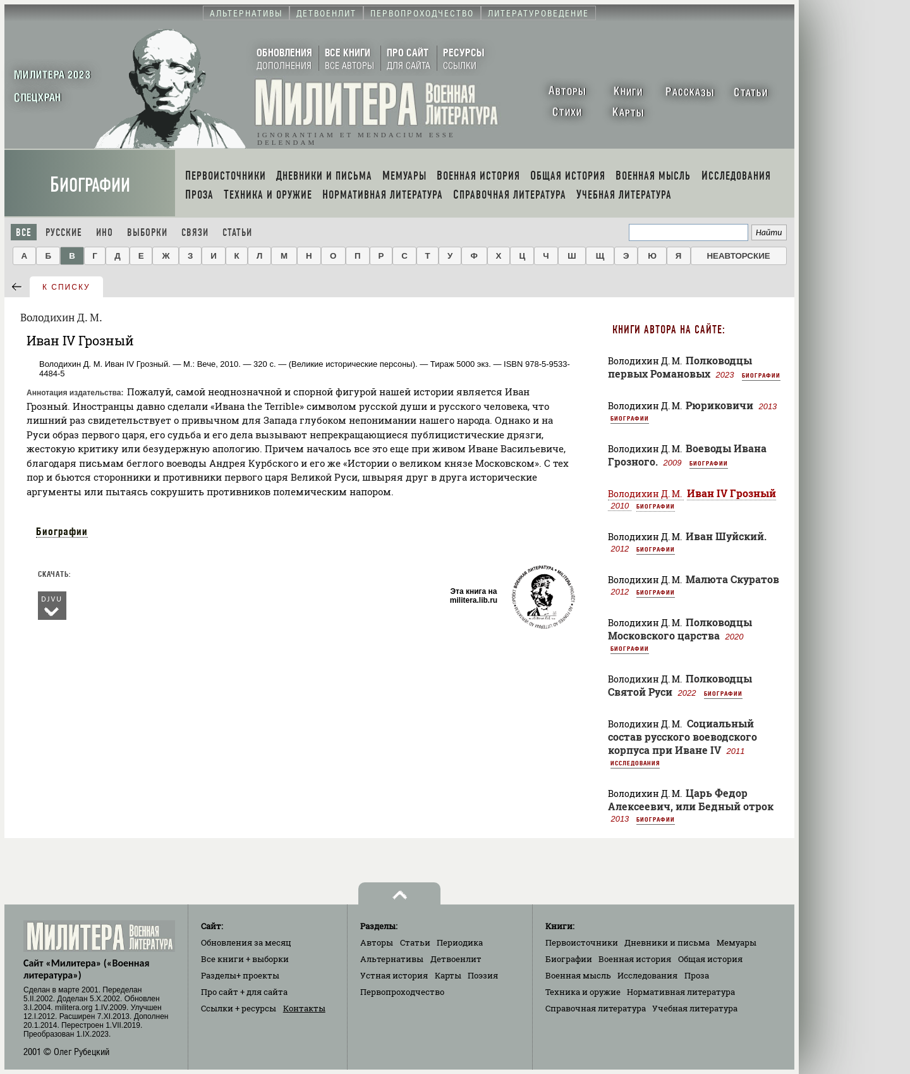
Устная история (394, 975)
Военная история (634, 959)
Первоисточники (581, 942)
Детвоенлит (456, 959)
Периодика (460, 942)
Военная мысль (578, 975)
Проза (696, 975)
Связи (195, 232)
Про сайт (244, 991)
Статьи (237, 232)
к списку (66, 287)
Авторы (376, 942)
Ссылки (238, 1008)
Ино (104, 232)
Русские (64, 232)
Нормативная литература (681, 991)
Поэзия (483, 975)
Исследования (635, 763)
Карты (448, 975)
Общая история (710, 959)
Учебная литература (694, 1008)
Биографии (90, 185)
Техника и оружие (583, 991)
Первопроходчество (402, 991)
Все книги (245, 959)
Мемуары (736, 942)
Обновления (246, 942)
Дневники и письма (667, 942)
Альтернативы (391, 959)
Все (24, 232)
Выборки (147, 232)
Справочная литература (595, 1008)
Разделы (240, 975)
